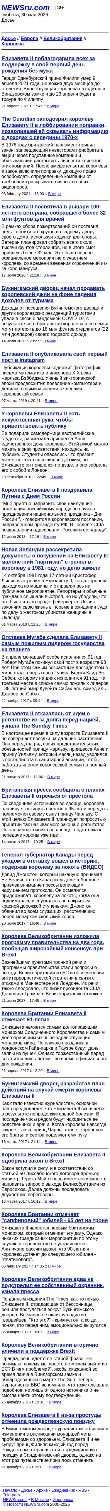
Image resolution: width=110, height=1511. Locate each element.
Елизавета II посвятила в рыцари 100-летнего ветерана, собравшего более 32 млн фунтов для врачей (53, 213)
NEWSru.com (25, 7)
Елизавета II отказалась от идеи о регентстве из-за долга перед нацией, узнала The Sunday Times (50, 720)
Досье (27, 1490)
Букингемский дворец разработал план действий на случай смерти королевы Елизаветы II (53, 1090)
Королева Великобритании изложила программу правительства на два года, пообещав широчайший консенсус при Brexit (52, 945)
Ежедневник (63, 1490)
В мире (53, 106)
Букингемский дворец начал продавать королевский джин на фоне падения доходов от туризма (53, 294)
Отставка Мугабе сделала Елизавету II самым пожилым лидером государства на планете (53, 643)
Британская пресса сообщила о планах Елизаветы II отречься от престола (52, 793)
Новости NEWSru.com (28, 1504)
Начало (10, 1490)
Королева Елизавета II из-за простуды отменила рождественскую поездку (51, 1418)
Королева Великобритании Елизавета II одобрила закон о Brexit (53, 1158)
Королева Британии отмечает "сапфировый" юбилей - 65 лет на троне (54, 1217)
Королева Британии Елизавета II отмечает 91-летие (44, 1017)
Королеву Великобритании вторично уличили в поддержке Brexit (49, 1348)
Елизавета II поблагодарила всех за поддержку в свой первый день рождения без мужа (48, 65)
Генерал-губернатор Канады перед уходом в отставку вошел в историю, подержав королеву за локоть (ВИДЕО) (52, 861)
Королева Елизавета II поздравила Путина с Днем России (46, 493)
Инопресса (63, 1499)
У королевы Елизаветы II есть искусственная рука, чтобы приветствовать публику (40, 420)
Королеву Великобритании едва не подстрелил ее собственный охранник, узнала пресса (52, 1285)
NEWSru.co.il (15, 1499)
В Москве (40, 1499)
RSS (82, 1490)
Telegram (11, 1495)
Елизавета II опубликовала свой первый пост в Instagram (54, 357)
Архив (42, 1490)
